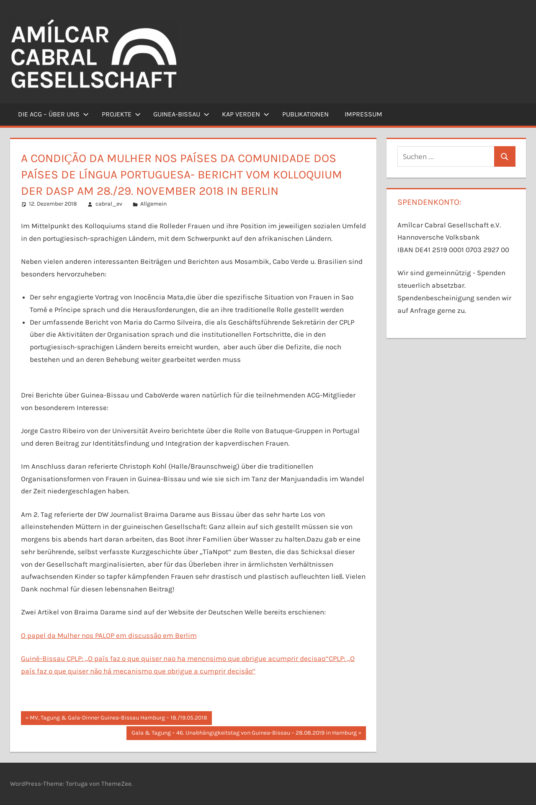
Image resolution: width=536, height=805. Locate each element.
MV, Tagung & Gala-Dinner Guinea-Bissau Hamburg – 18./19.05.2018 (118, 718)
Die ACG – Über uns (53, 114)
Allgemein (153, 203)
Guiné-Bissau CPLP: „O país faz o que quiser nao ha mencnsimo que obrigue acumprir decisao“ (175, 658)
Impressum (363, 114)
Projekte (121, 114)
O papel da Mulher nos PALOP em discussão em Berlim (109, 635)
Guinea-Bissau (181, 114)
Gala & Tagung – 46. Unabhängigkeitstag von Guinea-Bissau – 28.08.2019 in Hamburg (244, 734)
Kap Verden (245, 114)
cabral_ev (108, 203)
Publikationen (305, 114)
